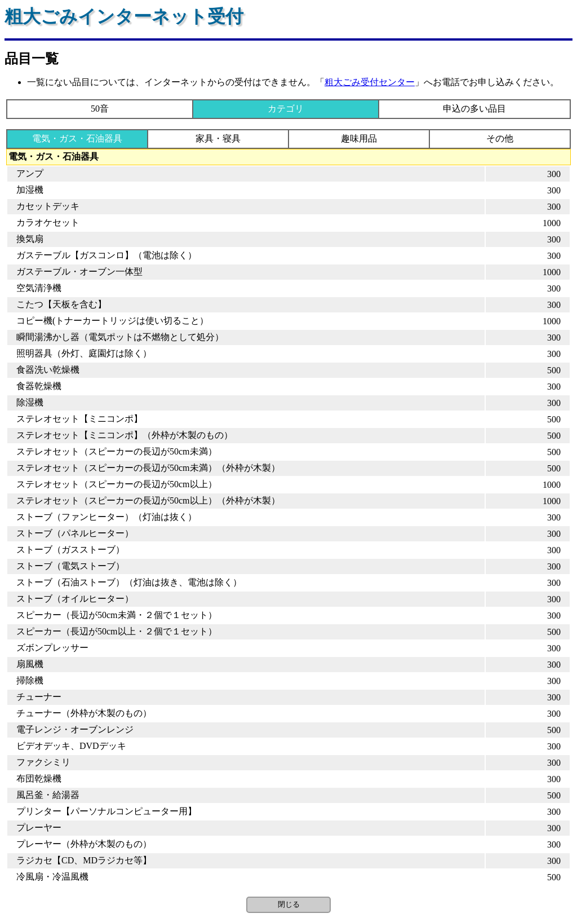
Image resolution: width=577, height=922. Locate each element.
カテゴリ (286, 108)
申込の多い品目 (474, 108)
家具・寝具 (218, 138)
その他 (499, 138)
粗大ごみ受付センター (370, 82)
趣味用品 (359, 138)
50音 (100, 108)
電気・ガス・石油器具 (77, 138)
